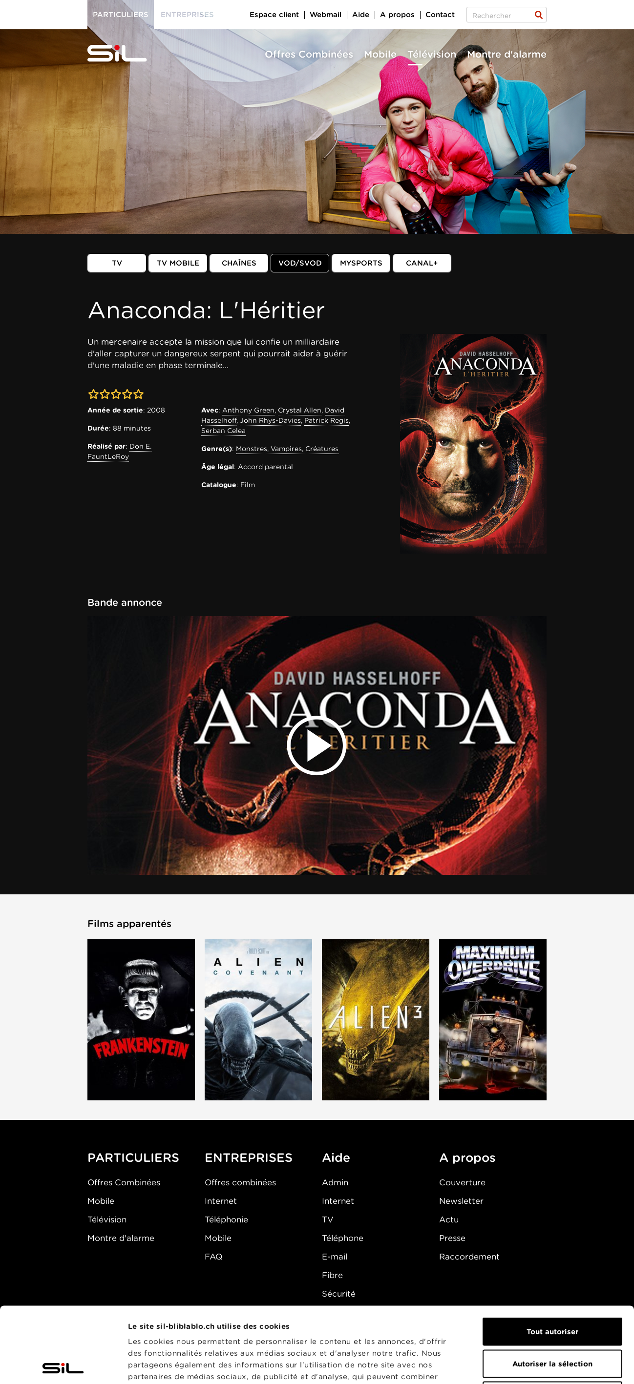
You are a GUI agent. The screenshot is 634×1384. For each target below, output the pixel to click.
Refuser (552, 1320)
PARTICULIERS (133, 1157)
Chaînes (239, 263)
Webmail (325, 14)
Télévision (431, 54)
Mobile (380, 54)
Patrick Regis (326, 420)
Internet (221, 1201)
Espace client (274, 14)
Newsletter (461, 1201)
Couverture (462, 1182)
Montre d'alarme (507, 54)
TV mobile (178, 263)
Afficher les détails (550, 1365)
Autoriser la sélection (552, 1288)
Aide (360, 14)
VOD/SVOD (300, 263)
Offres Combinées (309, 54)
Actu (449, 1219)
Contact (440, 14)
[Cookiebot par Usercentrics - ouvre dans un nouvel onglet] (63, 1365)
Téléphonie (226, 1219)
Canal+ (422, 263)
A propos (397, 14)
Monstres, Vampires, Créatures (287, 449)
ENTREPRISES (249, 1157)
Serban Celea (223, 430)
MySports (361, 263)
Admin (335, 1182)
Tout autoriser (552, 1256)
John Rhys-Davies (270, 420)
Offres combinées (240, 1182)
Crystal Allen (299, 410)
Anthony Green (248, 410)
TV (117, 263)
